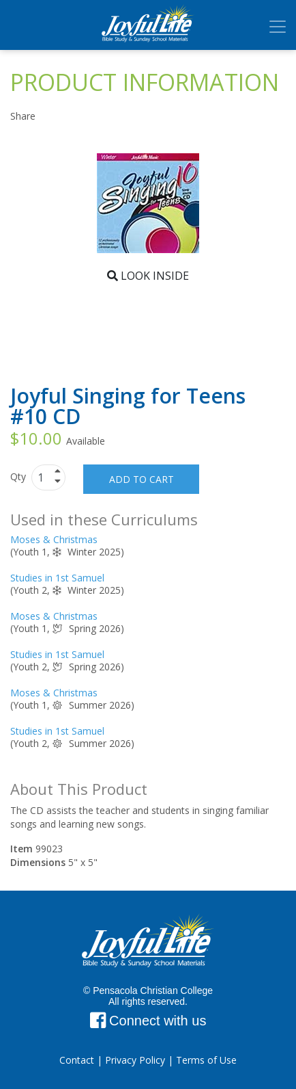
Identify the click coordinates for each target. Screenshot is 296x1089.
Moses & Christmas (54, 539)
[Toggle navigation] (277, 27)
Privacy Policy (135, 1059)
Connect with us (148, 1020)
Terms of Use (206, 1059)
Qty (19, 476)
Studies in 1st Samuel (57, 577)
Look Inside (148, 275)
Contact (76, 1059)
